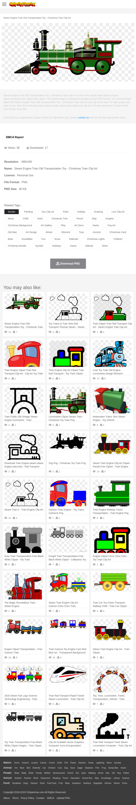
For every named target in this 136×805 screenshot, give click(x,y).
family (39, 773)
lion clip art (118, 211)
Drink (42, 783)
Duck (72, 768)
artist (40, 218)
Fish (97, 768)
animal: (7, 767)
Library (117, 778)
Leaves (34, 763)
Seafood (87, 783)
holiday (81, 211)
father (126, 773)
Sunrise (117, 763)
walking (91, 773)
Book (36, 778)
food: (6, 783)
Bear (22, 768)
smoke (11, 211)
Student (17, 778)
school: (7, 778)
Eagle (80, 768)
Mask (16, 773)
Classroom (45, 778)
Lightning (100, 763)
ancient (97, 232)
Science (126, 778)
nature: (7, 762)
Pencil (65, 778)
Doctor (71, 773)
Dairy (25, 783)
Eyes (83, 773)
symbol (39, 245)
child (25, 218)
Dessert (33, 783)
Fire (66, 763)
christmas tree (59, 218)
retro (105, 245)
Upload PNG (63, 798)
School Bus (87, 778)
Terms (15, 798)
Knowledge (106, 778)
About (6, 798)
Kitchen (108, 783)
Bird (28, 768)
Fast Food (51, 783)
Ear (77, 773)
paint (65, 211)
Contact (40, 798)
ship (94, 218)
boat (10, 239)
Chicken (51, 768)
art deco (79, 225)
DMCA (50, 798)
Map (97, 778)
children (118, 239)
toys (81, 232)
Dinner (117, 783)
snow (57, 239)
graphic (109, 218)
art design (31, 232)
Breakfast (16, 783)
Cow (60, 768)
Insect (123, 768)
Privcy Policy (27, 798)
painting (28, 211)
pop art (111, 225)
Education (75, 778)
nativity (89, 245)
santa (95, 225)
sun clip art (48, 211)
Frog (104, 768)
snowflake (27, 239)
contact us (83, 117)
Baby (24, 773)
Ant (16, 768)
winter (49, 232)
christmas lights (96, 239)
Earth (59, 763)
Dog (66, 768)
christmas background (20, 225)
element (65, 232)
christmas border (17, 245)
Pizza (124, 783)
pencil (79, 218)
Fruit (61, 783)
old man (12, 232)
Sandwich (76, 783)
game (73, 245)
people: (7, 772)
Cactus (43, 763)
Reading (56, 778)
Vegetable (97, 783)
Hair (107, 773)
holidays (56, 245)
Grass (91, 763)
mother (47, 773)
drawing (98, 211)
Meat (67, 783)
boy (119, 773)
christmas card (118, 232)
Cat (44, 768)
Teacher (27, 778)
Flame (73, 763)
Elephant (89, 768)
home (100, 773)
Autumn (25, 763)
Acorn (16, 763)
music (11, 218)
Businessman (59, 773)
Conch (52, 763)
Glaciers (82, 763)
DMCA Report (14, 137)
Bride (31, 773)
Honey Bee (113, 768)
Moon (109, 763)
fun (43, 239)
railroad (73, 239)
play (63, 225)
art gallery (46, 225)
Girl (113, 773)
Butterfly (36, 768)
